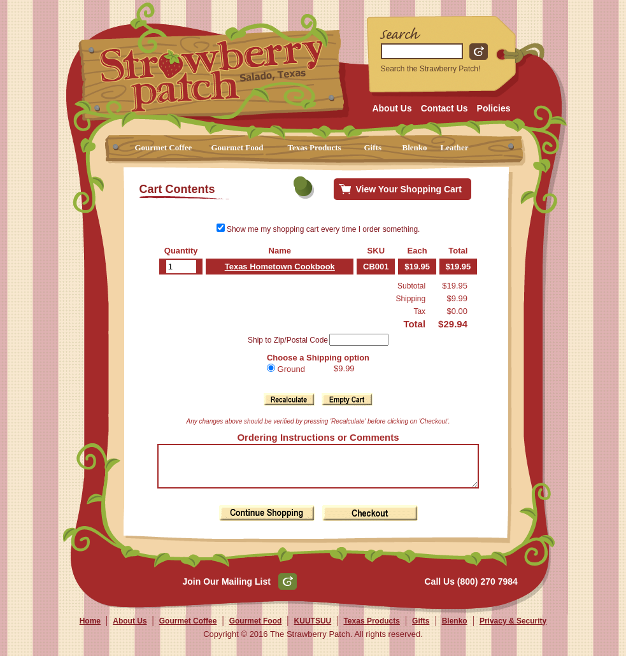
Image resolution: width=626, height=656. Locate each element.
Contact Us (444, 108)
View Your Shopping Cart (409, 189)
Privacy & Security (513, 628)
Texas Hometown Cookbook (275, 266)
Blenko (414, 147)
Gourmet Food (237, 147)
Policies (494, 108)
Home (90, 628)
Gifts (372, 147)
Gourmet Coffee (163, 147)
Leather (455, 147)
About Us (391, 108)
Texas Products (314, 147)
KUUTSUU (313, 628)
